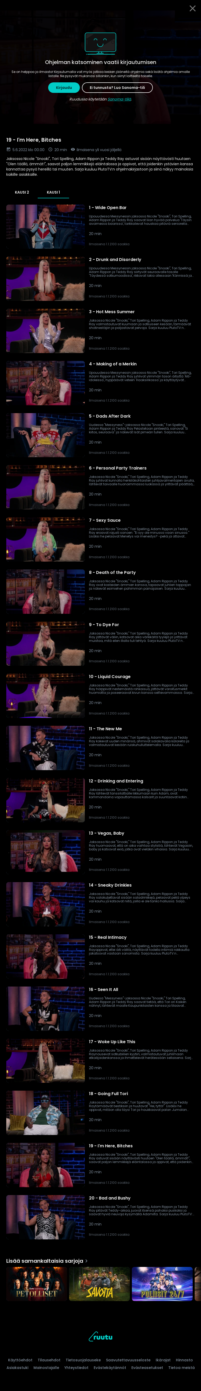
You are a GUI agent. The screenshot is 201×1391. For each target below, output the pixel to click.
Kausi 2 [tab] (22, 192)
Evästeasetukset (147, 1367)
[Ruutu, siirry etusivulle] (100, 1337)
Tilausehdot (49, 1360)
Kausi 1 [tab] (53, 192)
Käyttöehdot (20, 1360)
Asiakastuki (17, 1367)
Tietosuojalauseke (83, 1360)
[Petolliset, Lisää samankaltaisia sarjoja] (36, 1284)
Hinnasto (184, 1360)
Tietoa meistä (181, 1367)
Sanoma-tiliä (119, 99)
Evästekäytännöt (110, 1367)
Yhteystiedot (76, 1367)
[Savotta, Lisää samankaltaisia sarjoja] (99, 1284)
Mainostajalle (46, 1367)
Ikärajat (163, 1360)
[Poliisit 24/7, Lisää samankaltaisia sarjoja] (162, 1284)
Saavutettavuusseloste (128, 1360)
